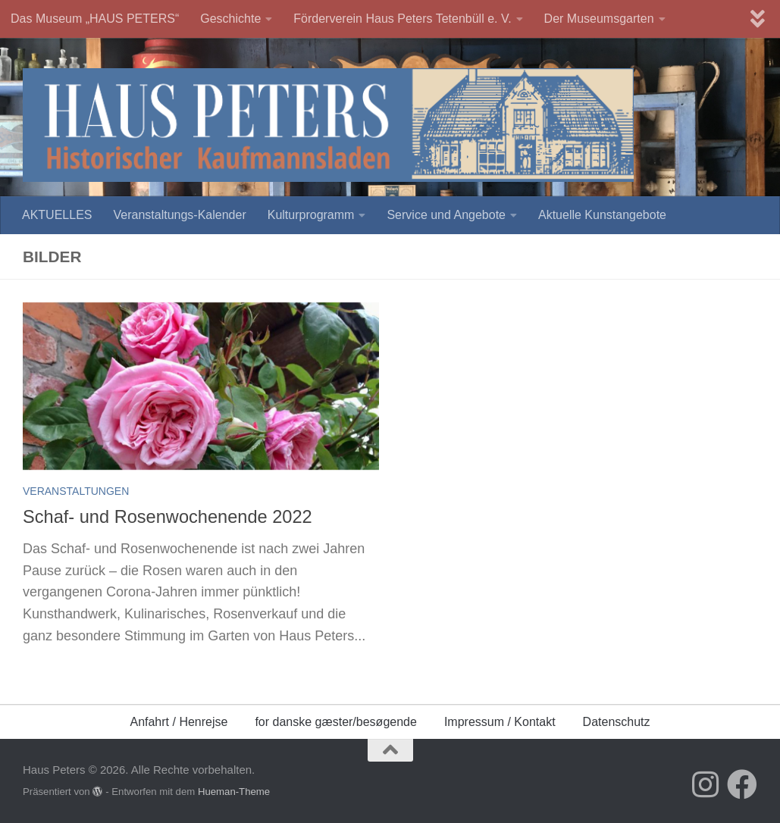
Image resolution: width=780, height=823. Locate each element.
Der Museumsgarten (599, 18)
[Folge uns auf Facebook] (742, 784)
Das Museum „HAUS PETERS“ (95, 18)
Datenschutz (616, 721)
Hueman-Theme (234, 791)
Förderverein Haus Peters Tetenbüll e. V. (402, 18)
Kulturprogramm (311, 214)
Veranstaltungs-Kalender (179, 214)
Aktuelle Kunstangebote (602, 214)
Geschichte (230, 18)
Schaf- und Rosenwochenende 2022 (167, 517)
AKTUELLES (57, 214)
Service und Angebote (446, 214)
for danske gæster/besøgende (335, 721)
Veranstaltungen (76, 491)
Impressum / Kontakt (500, 721)
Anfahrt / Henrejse (178, 721)
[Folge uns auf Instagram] (706, 784)
